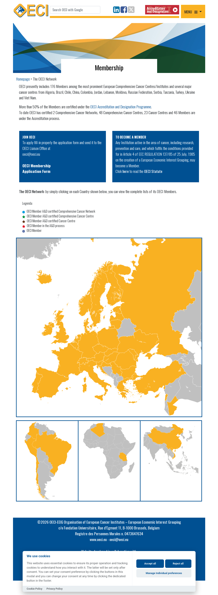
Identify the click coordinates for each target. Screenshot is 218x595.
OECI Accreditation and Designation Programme (120, 107)
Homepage (23, 79)
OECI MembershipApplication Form (36, 168)
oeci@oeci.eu (31, 154)
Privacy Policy (54, 588)
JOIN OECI (28, 137)
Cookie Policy (34, 588)
